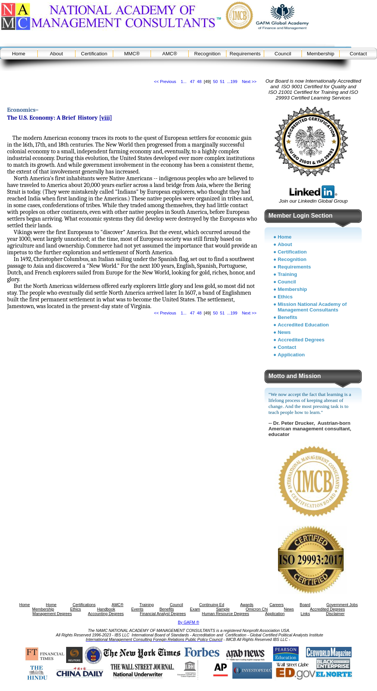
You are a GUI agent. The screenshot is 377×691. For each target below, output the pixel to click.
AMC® (169, 53)
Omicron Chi (257, 609)
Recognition (207, 53)
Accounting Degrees (106, 613)
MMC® (132, 53)
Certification (94, 53)
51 (222, 81)
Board (305, 604)
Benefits (287, 317)
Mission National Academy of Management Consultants (312, 307)
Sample (222, 609)
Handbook (106, 609)
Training (287, 274)
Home (18, 53)
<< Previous (165, 81)
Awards (246, 604)
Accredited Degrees (301, 340)
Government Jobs (342, 604)
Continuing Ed (211, 604)
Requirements (245, 53)
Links (305, 613)
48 (199, 81)
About (56, 53)
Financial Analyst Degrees (163, 613)
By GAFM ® (188, 622)
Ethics (285, 297)
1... (183, 81)
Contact (358, 53)
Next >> (249, 81)
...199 (232, 81)
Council (283, 53)
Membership (320, 53)
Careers (276, 604)
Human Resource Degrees (225, 613)
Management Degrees (52, 613)
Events (137, 609)
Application (291, 354)
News (284, 332)
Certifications (84, 604)
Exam (195, 609)
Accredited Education (303, 325)
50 (215, 81)
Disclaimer (335, 613)
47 (192, 81)
